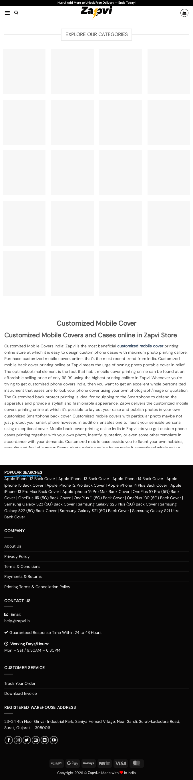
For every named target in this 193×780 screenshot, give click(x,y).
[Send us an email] (36, 740)
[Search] (16, 13)
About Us (12, 546)
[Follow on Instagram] (18, 740)
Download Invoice (20, 693)
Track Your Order (19, 683)
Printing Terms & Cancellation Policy (37, 586)
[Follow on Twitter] (27, 740)
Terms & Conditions (22, 566)
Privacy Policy (17, 556)
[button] (7, 12)
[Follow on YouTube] (54, 740)
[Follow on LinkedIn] (45, 740)
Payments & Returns (23, 576)
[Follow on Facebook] (9, 740)
